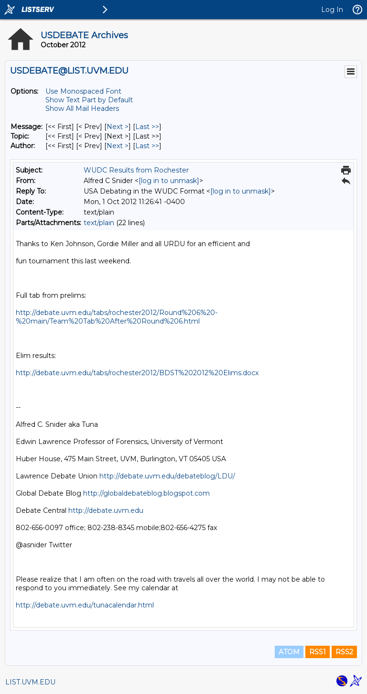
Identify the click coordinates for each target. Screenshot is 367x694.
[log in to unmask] (169, 180)
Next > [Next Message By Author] (118, 145)
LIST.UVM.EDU (30, 682)
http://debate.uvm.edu (105, 510)
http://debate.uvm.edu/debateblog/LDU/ (167, 476)
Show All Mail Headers (82, 108)
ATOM (289, 652)
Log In (332, 9)
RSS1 (317, 652)
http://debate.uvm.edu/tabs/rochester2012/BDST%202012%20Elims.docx (137, 373)
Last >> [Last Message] (147, 126)
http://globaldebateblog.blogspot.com (146, 493)
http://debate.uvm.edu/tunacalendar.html (85, 605)
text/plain (99, 222)
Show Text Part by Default (89, 100)
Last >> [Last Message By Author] (147, 145)
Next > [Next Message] (118, 126)
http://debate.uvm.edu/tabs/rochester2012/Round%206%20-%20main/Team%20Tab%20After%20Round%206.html (116, 316)
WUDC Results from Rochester (136, 170)
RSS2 (344, 652)
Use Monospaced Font (83, 91)
